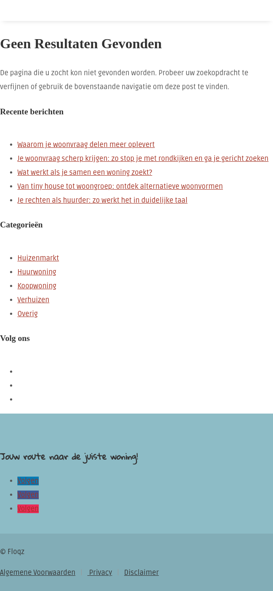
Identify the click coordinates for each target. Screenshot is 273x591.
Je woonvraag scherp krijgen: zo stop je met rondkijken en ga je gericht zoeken (143, 158)
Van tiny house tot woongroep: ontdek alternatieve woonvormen (120, 186)
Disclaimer (141, 572)
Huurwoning (36, 272)
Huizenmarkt (38, 258)
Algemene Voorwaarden (37, 572)
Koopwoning (36, 286)
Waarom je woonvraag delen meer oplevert (86, 144)
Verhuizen (33, 300)
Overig (27, 314)
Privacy (100, 572)
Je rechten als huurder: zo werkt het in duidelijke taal (102, 200)
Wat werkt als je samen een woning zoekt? (84, 172)
